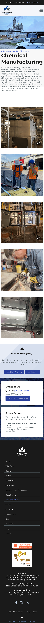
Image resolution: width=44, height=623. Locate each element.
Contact (32, 372)
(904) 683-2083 (21, 391)
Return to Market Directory (15, 51)
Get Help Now (14, 372)
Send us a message (18, 398)
